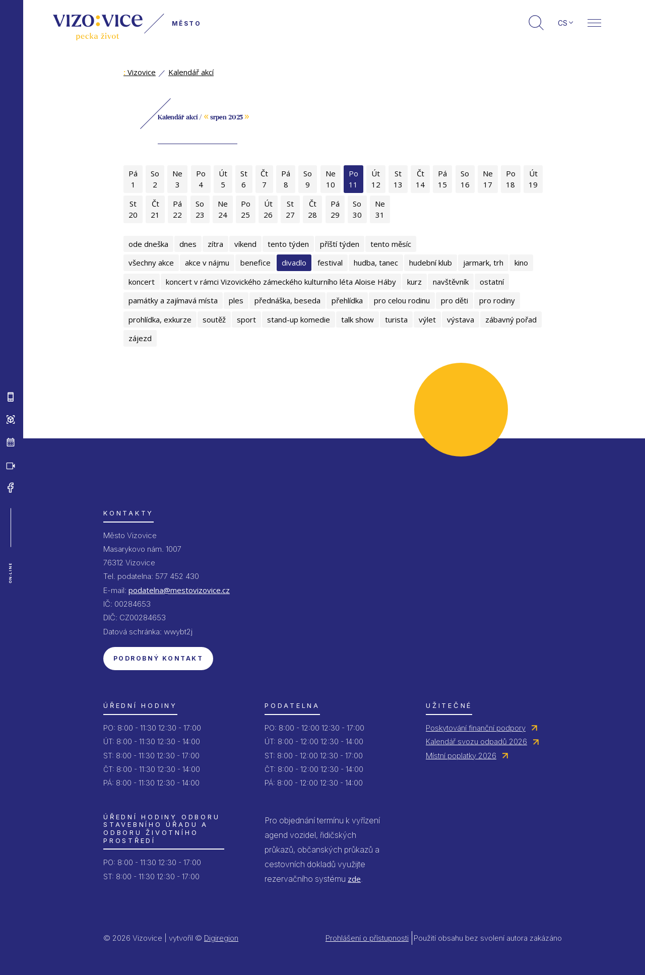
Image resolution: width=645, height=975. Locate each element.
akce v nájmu (207, 262)
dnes (188, 244)
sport (246, 319)
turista (396, 319)
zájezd (140, 338)
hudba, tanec (376, 262)
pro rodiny (497, 300)
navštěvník (451, 282)
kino (521, 262)
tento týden (288, 244)
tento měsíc (390, 244)
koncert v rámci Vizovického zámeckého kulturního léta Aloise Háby (281, 282)
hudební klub (430, 262)
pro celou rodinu (402, 300)
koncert (141, 282)
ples (236, 300)
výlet (427, 319)
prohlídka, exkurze (159, 319)
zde (354, 879)
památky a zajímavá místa (173, 300)
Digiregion (221, 938)
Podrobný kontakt (158, 658)
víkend (245, 244)
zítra (215, 244)
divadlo (294, 262)
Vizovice (139, 72)
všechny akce (151, 262)
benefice (255, 262)
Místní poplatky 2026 (461, 755)
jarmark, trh (483, 262)
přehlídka (347, 300)
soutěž (214, 319)
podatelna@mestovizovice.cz (179, 590)
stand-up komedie (298, 319)
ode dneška (148, 244)
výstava (460, 319)
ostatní (492, 282)
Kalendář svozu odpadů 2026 (476, 741)
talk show (357, 319)
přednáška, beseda (287, 300)
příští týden (339, 244)
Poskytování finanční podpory (476, 728)
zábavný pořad (511, 319)
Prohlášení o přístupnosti (367, 938)
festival (330, 262)
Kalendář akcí (191, 72)
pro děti (454, 300)
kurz (414, 282)
